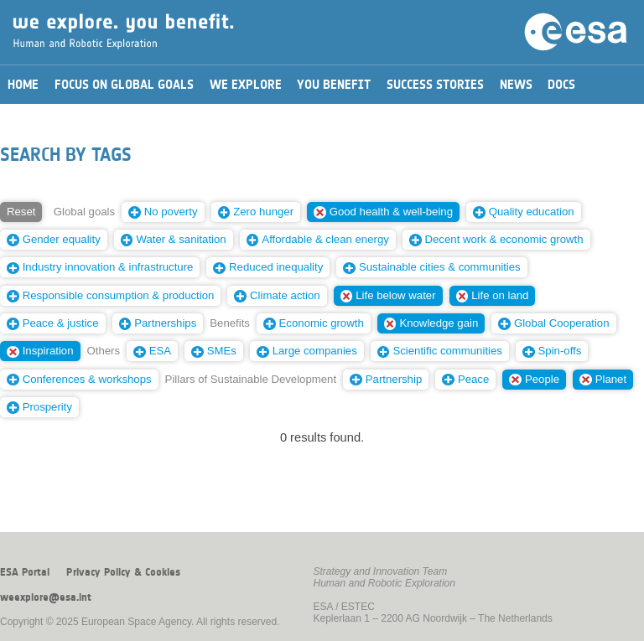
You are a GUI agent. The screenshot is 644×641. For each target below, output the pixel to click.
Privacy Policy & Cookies (123, 572)
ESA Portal (24, 572)
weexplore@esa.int (45, 597)
